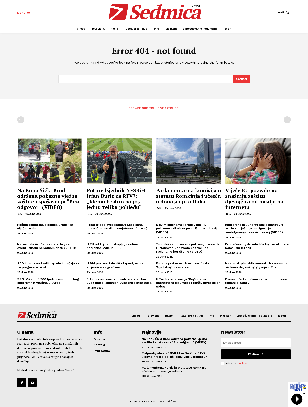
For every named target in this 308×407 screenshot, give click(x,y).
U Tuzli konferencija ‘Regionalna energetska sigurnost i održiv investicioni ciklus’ (188, 282)
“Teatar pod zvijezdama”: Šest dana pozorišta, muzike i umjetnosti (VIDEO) (117, 226)
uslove (243, 363)
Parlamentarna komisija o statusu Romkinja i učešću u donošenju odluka (188, 196)
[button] (284, 12)
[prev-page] (20, 119)
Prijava (256, 354)
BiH (144, 376)
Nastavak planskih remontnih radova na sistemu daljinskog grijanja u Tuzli (256, 265)
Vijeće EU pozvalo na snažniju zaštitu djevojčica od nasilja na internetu (254, 198)
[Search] (241, 79)
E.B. (89, 213)
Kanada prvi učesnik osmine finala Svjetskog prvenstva (182, 265)
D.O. (159, 208)
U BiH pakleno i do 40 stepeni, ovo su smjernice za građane (116, 265)
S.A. (20, 213)
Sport (146, 361)
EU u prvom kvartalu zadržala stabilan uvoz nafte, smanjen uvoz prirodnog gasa (119, 281)
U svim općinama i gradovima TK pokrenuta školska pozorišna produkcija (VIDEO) (187, 228)
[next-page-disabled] (287, 119)
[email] (256, 342)
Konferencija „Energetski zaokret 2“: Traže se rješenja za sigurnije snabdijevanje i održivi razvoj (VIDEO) (254, 228)
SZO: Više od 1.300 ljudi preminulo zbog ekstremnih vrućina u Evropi (48, 281)
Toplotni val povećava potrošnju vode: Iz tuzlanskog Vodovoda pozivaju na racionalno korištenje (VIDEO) (188, 247)
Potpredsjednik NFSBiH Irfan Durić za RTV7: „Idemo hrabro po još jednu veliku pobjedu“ (116, 198)
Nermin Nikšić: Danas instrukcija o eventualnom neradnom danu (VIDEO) (46, 246)
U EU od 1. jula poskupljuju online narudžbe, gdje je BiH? (112, 246)
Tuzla (146, 347)
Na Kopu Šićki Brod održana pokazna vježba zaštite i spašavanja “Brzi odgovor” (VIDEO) (48, 198)
